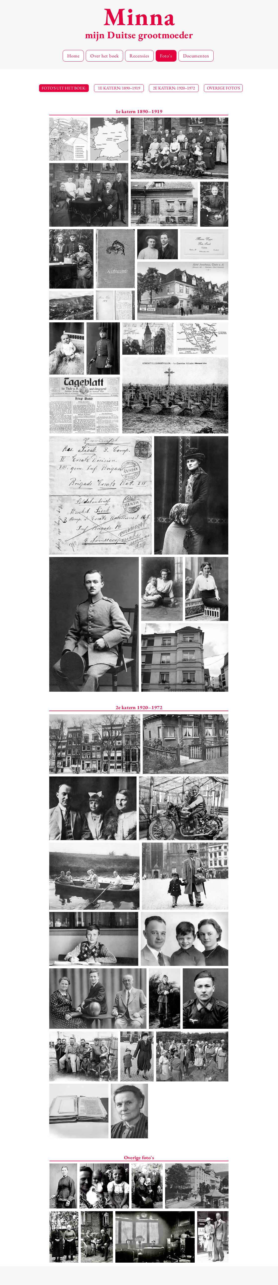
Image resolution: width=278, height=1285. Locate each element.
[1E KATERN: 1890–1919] (119, 88)
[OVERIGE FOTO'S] (223, 88)
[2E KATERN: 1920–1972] (174, 88)
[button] (64, 88)
